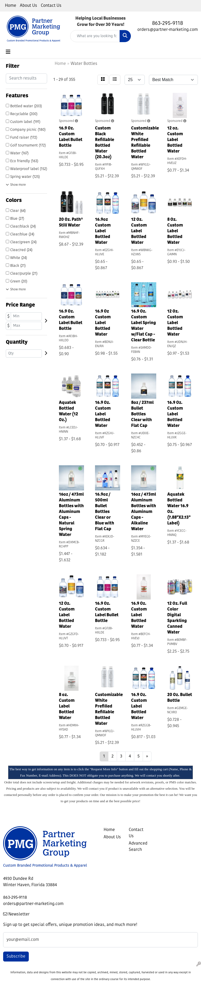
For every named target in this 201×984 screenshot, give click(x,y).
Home (10, 6)
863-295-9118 (167, 23)
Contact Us (51, 6)
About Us (28, 6)
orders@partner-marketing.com (167, 30)
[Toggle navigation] (8, 52)
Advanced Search (138, 846)
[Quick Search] (95, 36)
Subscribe (16, 956)
